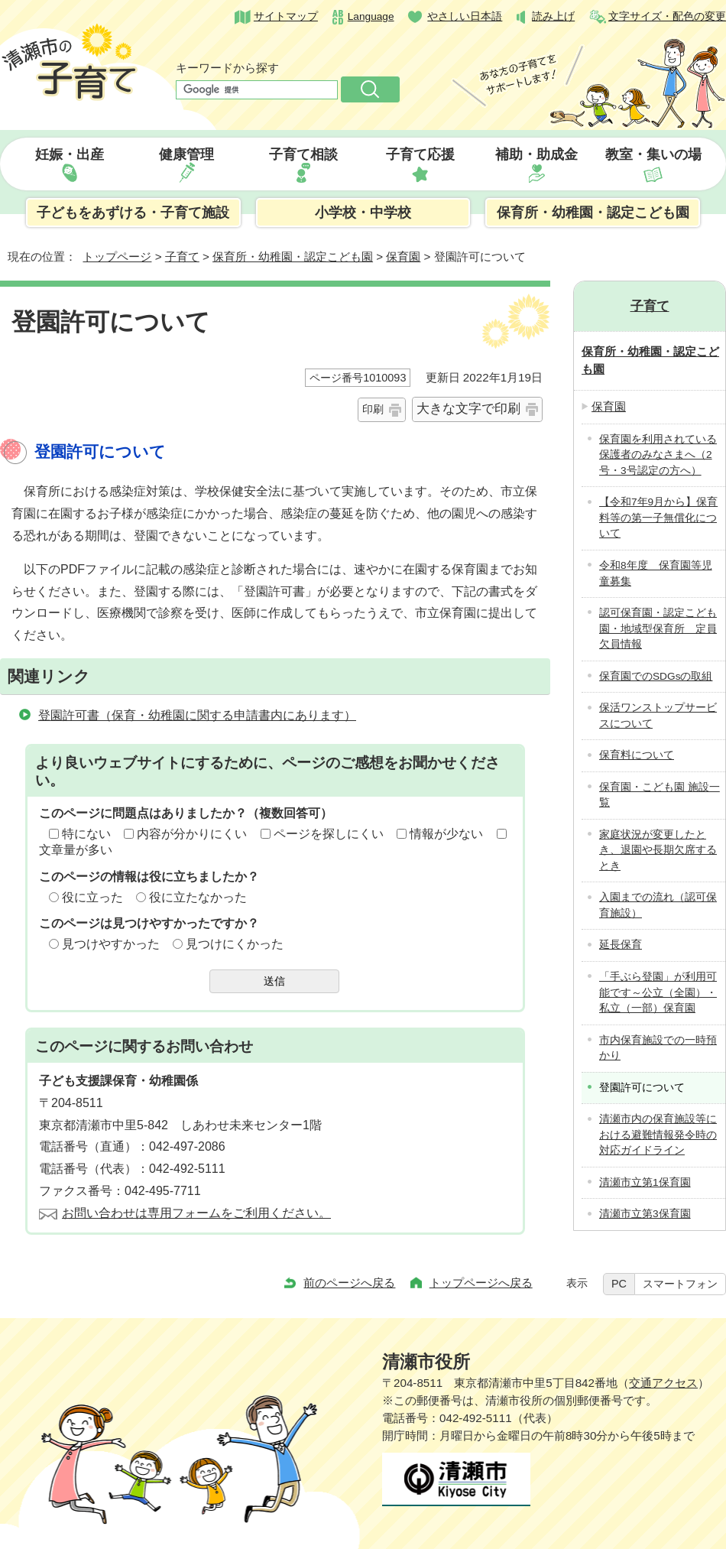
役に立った (92, 897)
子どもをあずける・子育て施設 (133, 212)
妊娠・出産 (69, 154)
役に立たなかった (198, 897)
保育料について (636, 755)
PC (619, 1284)
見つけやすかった (111, 943)
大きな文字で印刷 (468, 408)
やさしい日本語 (464, 16)
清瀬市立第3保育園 (645, 1213)
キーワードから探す (227, 67)
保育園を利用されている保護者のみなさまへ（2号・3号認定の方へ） (658, 455)
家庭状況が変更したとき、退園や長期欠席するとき (658, 850)
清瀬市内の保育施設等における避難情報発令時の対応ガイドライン (658, 1134)
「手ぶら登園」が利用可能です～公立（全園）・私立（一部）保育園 (658, 992)
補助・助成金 (536, 154)
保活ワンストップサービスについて (658, 715)
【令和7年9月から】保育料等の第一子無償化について (658, 517)
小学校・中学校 (363, 212)
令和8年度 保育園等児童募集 (655, 573)
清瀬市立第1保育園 (645, 1182)
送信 (274, 981)
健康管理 (186, 154)
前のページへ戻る (349, 1282)
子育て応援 (420, 154)
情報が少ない (446, 833)
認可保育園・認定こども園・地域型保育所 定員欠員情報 (658, 628)
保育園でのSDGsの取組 (655, 676)
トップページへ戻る (481, 1282)
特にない (86, 833)
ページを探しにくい (329, 833)
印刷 (373, 409)
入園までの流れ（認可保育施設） (658, 905)
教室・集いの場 (653, 154)
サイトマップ (286, 16)
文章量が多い (75, 849)
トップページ (117, 256)
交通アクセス (663, 1382)
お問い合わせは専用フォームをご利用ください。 (196, 1212)
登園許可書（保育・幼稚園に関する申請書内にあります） (197, 715)
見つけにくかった (235, 943)
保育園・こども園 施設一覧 (659, 795)
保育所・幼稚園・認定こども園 (593, 212)
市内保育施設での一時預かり (658, 1048)
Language (371, 16)
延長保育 (620, 944)
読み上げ (553, 16)
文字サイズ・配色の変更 (667, 16)
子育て (182, 256)
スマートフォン (680, 1284)
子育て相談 (303, 154)
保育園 (403, 256)
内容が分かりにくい (192, 833)
